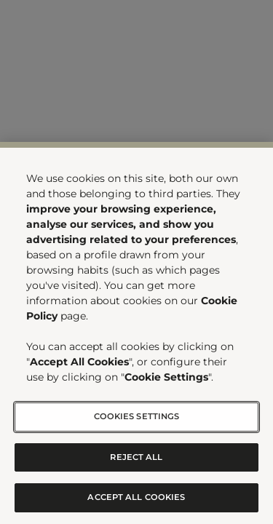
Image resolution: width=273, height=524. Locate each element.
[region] (136, 333)
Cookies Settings (137, 416)
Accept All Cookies (136, 497)
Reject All (136, 457)
